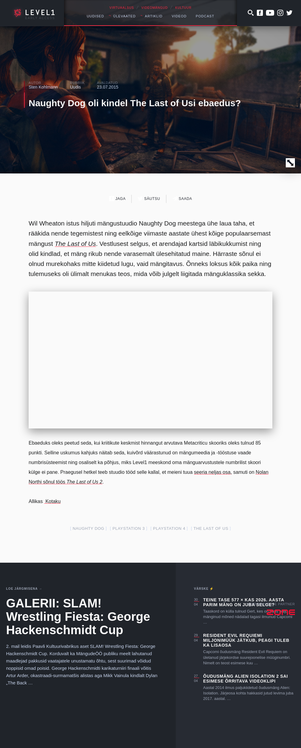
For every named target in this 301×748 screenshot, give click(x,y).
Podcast (205, 16)
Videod (179, 16)
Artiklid (154, 16)
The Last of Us (75, 243)
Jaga (117, 198)
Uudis (75, 87)
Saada (182, 198)
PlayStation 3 (128, 528)
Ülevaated (124, 16)
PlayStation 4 (169, 528)
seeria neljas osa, (213, 472)
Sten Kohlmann (43, 87)
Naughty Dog (88, 528)
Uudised (95, 16)
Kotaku (52, 501)
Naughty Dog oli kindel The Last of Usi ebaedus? (135, 103)
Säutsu (149, 198)
